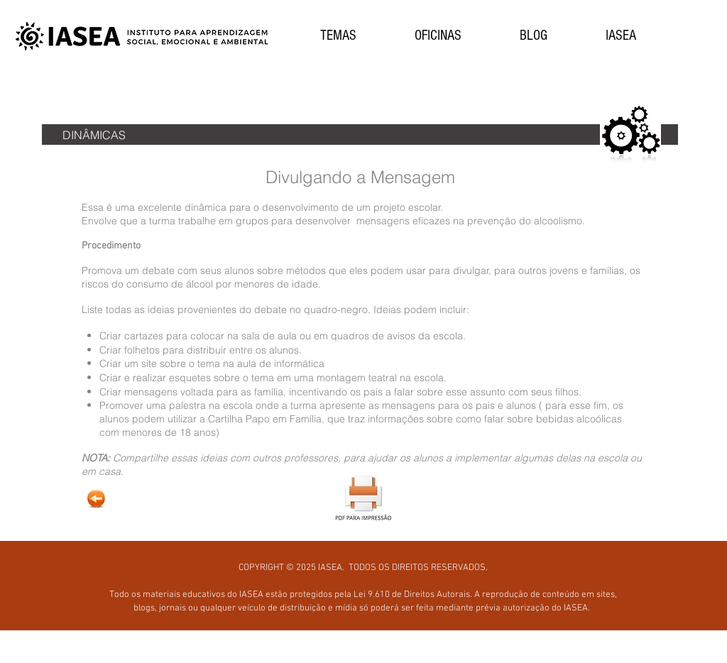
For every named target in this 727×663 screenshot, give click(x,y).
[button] (338, 35)
